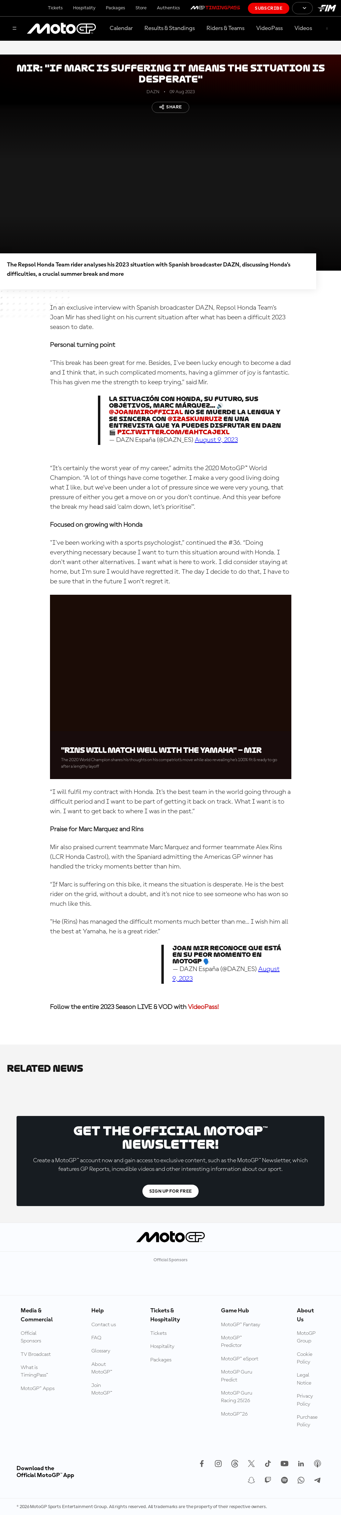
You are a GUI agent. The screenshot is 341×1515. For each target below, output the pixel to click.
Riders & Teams (225, 28)
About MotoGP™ (101, 1368)
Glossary (100, 1351)
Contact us (103, 1325)
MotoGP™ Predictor (231, 1341)
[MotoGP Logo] (61, 29)
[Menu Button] (14, 28)
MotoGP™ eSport (239, 1359)
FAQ (96, 1338)
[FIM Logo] (327, 8)
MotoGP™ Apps (37, 1388)
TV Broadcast (36, 1354)
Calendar (121, 28)
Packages (115, 8)
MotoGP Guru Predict (236, 1375)
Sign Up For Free (170, 1191)
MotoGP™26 (234, 1414)
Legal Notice (304, 1379)
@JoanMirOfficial (146, 412)
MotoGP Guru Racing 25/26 (236, 1397)
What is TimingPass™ (34, 1371)
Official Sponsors (31, 1337)
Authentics (168, 8)
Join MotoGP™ (101, 1389)
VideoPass (269, 28)
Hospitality (84, 8)
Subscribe (268, 8)
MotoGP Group (306, 1337)
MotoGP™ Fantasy (240, 1325)
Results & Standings (169, 28)
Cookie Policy (304, 1358)
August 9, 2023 (216, 440)
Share (170, 107)
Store (141, 8)
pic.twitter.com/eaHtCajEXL (173, 432)
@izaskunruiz (195, 419)
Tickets (55, 8)
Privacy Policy (305, 1400)
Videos (303, 28)
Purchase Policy (307, 1421)
